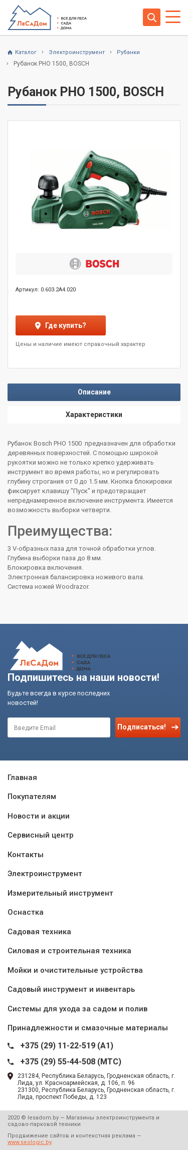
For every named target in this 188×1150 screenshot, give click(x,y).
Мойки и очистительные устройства (75, 970)
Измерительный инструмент (60, 893)
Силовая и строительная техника (69, 950)
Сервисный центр (41, 835)
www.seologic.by (29, 1142)
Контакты (26, 854)
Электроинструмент (45, 873)
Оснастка (26, 912)
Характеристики (94, 415)
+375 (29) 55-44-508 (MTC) (70, 1061)
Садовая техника (39, 931)
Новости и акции (39, 816)
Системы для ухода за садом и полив (77, 1008)
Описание (94, 392)
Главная (22, 777)
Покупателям (32, 796)
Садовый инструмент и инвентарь (71, 989)
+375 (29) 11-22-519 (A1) (66, 1045)
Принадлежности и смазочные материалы (88, 1027)
